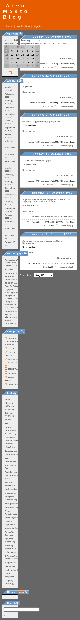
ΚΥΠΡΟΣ (27, 82)
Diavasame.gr (11, 451)
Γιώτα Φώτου (11, 552)
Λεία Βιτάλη (10, 434)
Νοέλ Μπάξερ (11, 489)
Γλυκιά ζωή (10, 447)
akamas (8, 419)
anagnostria (10, 562)
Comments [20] (66, 184)
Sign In (37, 26)
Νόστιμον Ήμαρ (12, 507)
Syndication (23, 26)
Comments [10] (66, 145)
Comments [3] (67, 226)
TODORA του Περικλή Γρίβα (36, 160)
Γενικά (11, 348)
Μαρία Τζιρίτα (11, 528)
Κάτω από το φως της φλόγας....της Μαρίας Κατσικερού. (42, 242)
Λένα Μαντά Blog (16, 11)
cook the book (11, 570)
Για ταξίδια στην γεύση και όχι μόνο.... (12, 440)
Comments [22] (66, 267)
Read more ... (28, 92)
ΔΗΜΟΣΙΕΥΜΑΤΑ (13, 369)
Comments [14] (66, 106)
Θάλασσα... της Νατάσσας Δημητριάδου (41, 121)
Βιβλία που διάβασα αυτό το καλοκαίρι (52, 216)
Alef (7, 423)
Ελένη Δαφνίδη (12, 455)
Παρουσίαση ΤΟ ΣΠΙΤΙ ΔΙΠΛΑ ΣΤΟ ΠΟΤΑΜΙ (44, 43)
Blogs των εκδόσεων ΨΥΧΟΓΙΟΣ (10, 406)
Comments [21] (66, 67)
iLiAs (7, 479)
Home (9, 26)
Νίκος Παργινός (12, 518)
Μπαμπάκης (10, 493)
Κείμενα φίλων (65, 136)
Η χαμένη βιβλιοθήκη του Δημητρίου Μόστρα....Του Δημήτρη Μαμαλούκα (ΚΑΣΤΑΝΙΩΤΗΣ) (46, 200)
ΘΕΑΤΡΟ (12, 373)
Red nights (10, 566)
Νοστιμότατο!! (11, 503)
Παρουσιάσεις (65, 58)
